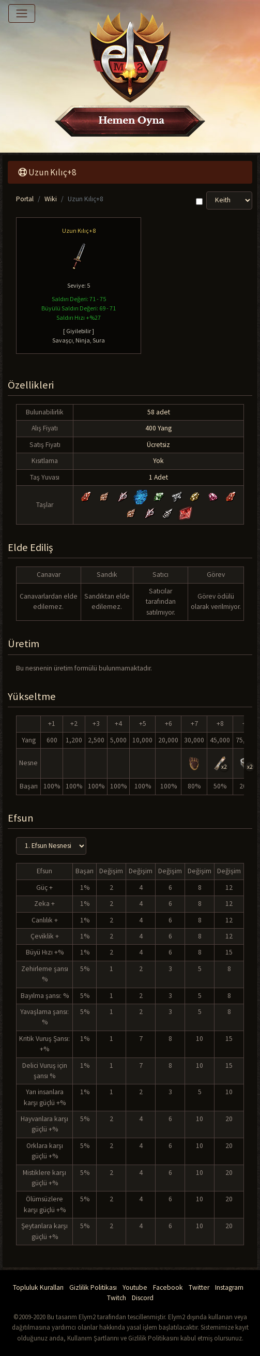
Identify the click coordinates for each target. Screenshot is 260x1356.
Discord (143, 1297)
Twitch (116, 1297)
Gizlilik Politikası (93, 1287)
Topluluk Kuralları (38, 1287)
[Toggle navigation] (21, 13)
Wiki (50, 199)
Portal (25, 199)
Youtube (135, 1287)
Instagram (229, 1287)
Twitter (199, 1287)
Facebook (168, 1287)
